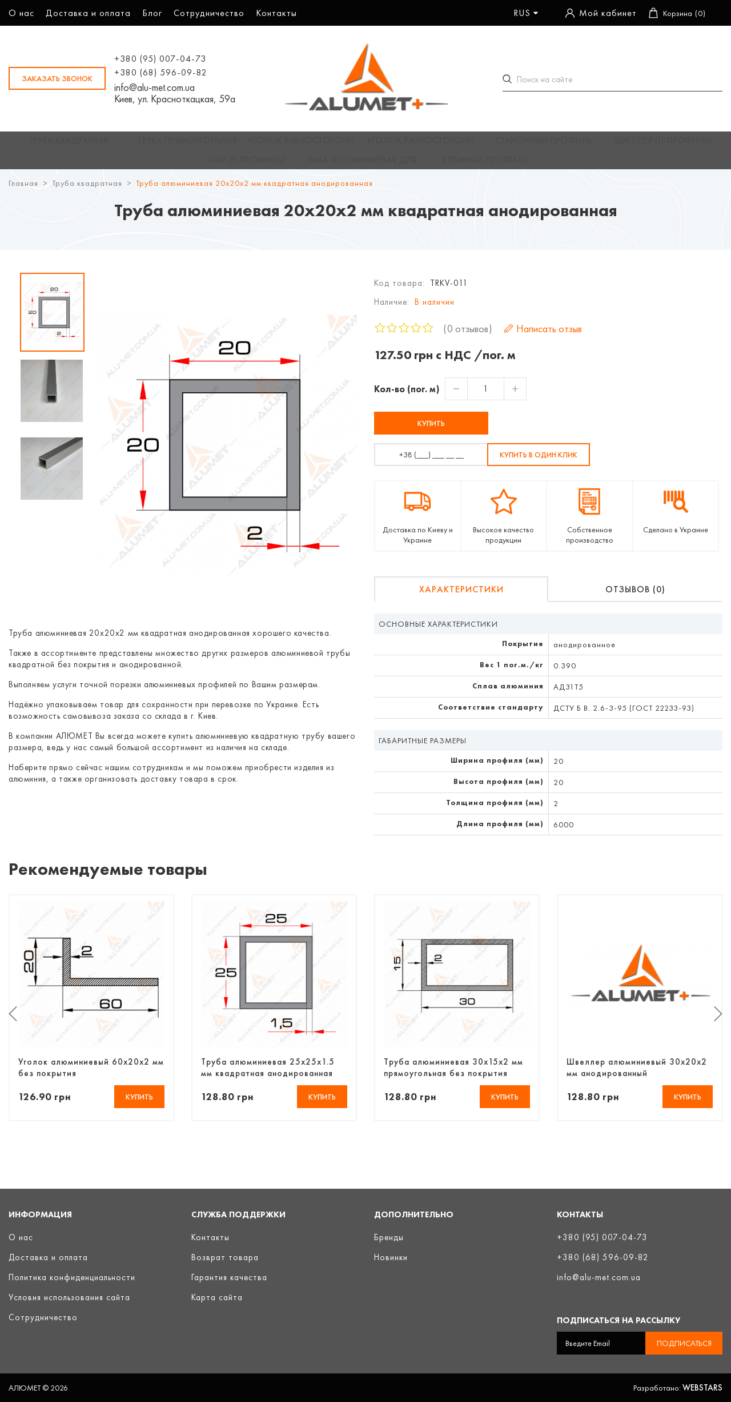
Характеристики (461, 600)
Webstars (702, 1387)
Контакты (276, 13)
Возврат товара (225, 1257)
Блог (152, 13)
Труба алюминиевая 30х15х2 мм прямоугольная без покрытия (453, 1077)
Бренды (389, 1237)
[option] (52, 322)
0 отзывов (467, 338)
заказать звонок (57, 78)
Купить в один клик (538, 465)
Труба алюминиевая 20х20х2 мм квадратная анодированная (254, 193)
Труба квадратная (87, 193)
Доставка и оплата (88, 13)
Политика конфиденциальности (72, 1277)
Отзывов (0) (635, 600)
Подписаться (684, 1343)
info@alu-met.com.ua (154, 87)
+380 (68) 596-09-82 (160, 72)
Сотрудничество (209, 13)
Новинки (391, 1257)
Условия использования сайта (69, 1297)
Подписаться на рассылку (618, 1320)
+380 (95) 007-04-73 (160, 59)
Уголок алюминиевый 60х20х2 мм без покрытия (91, 1077)
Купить (431, 433)
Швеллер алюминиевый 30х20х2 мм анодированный (637, 1077)
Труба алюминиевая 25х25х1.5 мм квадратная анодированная (268, 1077)
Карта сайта (217, 1297)
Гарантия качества (229, 1277)
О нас (21, 13)
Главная (23, 193)
